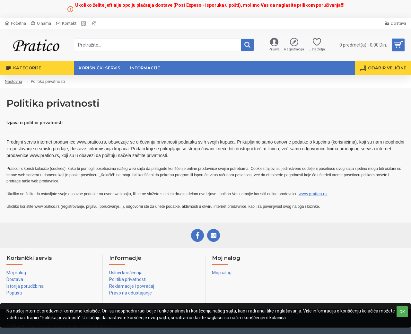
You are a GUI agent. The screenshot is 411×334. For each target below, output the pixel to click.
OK (402, 311)
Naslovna (13, 81)
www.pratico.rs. (313, 193)
